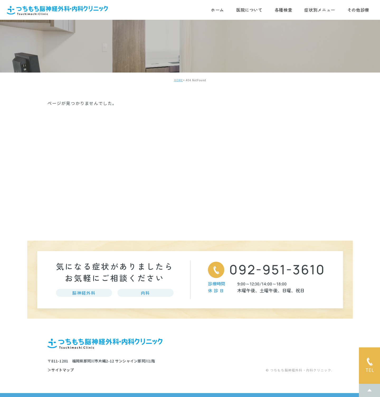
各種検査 (283, 10)
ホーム (217, 10)
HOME (178, 80)
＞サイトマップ (61, 370)
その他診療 (358, 10)
